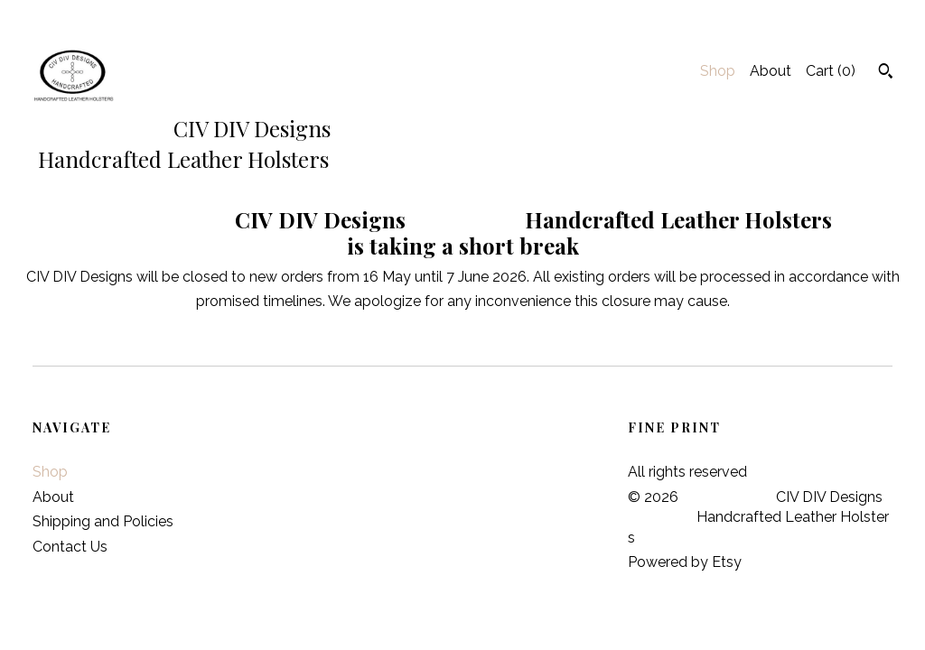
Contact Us (70, 546)
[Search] (885, 73)
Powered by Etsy (685, 562)
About (770, 70)
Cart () (830, 70)
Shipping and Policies (103, 521)
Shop (717, 70)
